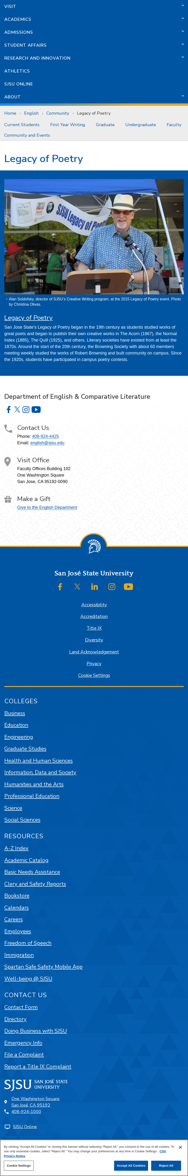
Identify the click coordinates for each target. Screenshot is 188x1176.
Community (57, 113)
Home (10, 113)
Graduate (105, 125)
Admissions (18, 32)
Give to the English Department (47, 507)
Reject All (166, 1165)
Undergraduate (140, 125)
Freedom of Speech (27, 943)
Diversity (94, 640)
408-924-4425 (45, 436)
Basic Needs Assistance (32, 872)
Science (13, 808)
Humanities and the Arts (34, 784)
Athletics (17, 71)
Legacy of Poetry (94, 113)
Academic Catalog (26, 860)
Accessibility (94, 605)
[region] (94, 1158)
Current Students (21, 125)
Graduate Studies (25, 748)
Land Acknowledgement (94, 652)
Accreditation (94, 616)
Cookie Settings (94, 675)
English (31, 113)
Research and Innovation (37, 58)
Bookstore (16, 895)
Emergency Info (23, 1043)
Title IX (94, 628)
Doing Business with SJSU (35, 1031)
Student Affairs (25, 45)
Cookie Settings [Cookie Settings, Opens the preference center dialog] (19, 1165)
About (12, 97)
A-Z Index (16, 848)
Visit (10, 6)
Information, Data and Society (40, 772)
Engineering (18, 737)
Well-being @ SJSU (28, 978)
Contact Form (21, 1007)
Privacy (94, 664)
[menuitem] (23, 124)
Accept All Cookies (131, 1165)
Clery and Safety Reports (35, 884)
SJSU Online (18, 84)
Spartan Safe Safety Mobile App (43, 966)
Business (14, 713)
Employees (17, 931)
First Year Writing (67, 125)
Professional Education (31, 796)
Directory (15, 1019)
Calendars (16, 907)
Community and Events (27, 135)
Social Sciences (22, 819)
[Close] (180, 1147)
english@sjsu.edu (47, 442)
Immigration (19, 955)
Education (16, 725)
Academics (17, 19)
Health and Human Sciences (38, 760)
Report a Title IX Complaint (37, 1066)
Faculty (174, 125)
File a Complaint (24, 1054)
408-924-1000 (26, 1111)
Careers (13, 919)
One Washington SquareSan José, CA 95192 (35, 1102)
